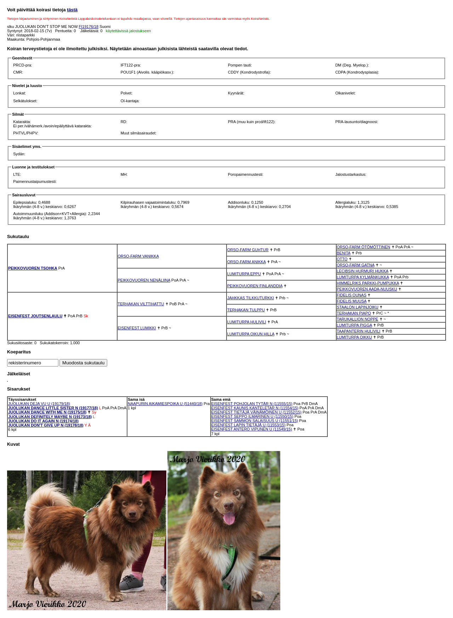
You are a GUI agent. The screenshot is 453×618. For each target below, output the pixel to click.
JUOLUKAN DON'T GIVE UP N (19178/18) (46, 425)
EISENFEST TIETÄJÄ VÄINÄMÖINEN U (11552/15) (256, 412)
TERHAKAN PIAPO (354, 313)
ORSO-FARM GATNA (355, 265)
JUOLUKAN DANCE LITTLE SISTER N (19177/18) (53, 408)
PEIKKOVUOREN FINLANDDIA (254, 286)
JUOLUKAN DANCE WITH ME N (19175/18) (47, 412)
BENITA (343, 253)
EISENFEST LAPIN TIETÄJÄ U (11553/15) (248, 425)
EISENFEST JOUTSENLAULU (35, 316)
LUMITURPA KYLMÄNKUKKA (363, 277)
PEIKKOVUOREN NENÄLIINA (144, 280)
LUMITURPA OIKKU (354, 337)
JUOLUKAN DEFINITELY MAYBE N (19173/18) (50, 417)
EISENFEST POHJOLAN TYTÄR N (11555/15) (251, 404)
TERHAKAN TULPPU (246, 310)
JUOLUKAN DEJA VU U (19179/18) (39, 404)
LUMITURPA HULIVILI (246, 322)
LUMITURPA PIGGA (354, 325)
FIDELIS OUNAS (352, 295)
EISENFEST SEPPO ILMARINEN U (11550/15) (252, 416)
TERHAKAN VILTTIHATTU (141, 304)
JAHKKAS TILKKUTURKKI (250, 298)
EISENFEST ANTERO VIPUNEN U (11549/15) (251, 429)
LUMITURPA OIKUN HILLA (250, 334)
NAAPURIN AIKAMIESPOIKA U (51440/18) (165, 404)
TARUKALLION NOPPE (357, 319)
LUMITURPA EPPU (244, 274)
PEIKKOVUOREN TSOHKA (32, 268)
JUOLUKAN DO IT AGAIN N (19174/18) (43, 421)
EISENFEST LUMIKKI (137, 328)
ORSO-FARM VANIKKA (138, 256)
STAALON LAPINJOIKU (358, 307)
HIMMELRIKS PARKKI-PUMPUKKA (368, 283)
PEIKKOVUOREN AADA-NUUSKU (367, 289)
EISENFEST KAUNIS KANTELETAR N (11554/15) (255, 408)
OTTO (342, 259)
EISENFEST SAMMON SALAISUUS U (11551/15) (254, 420)
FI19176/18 (89, 26)
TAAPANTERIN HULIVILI (358, 331)
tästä (72, 9)
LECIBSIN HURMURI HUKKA (362, 271)
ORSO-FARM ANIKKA (246, 262)
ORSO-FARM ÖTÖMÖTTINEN (363, 247)
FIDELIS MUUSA (352, 301)
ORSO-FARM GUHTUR (248, 250)
